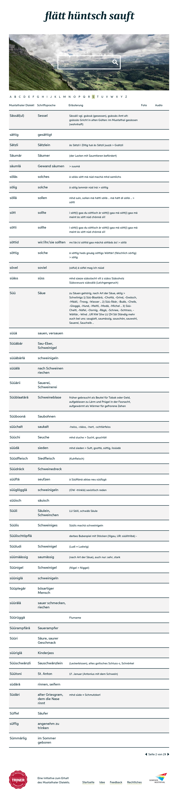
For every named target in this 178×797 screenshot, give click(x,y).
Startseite (88, 782)
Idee (102, 782)
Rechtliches (134, 782)
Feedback (116, 782)
